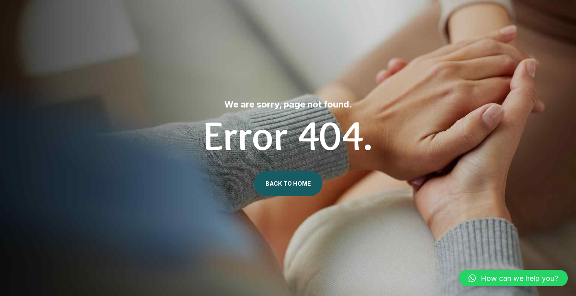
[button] (513, 278)
